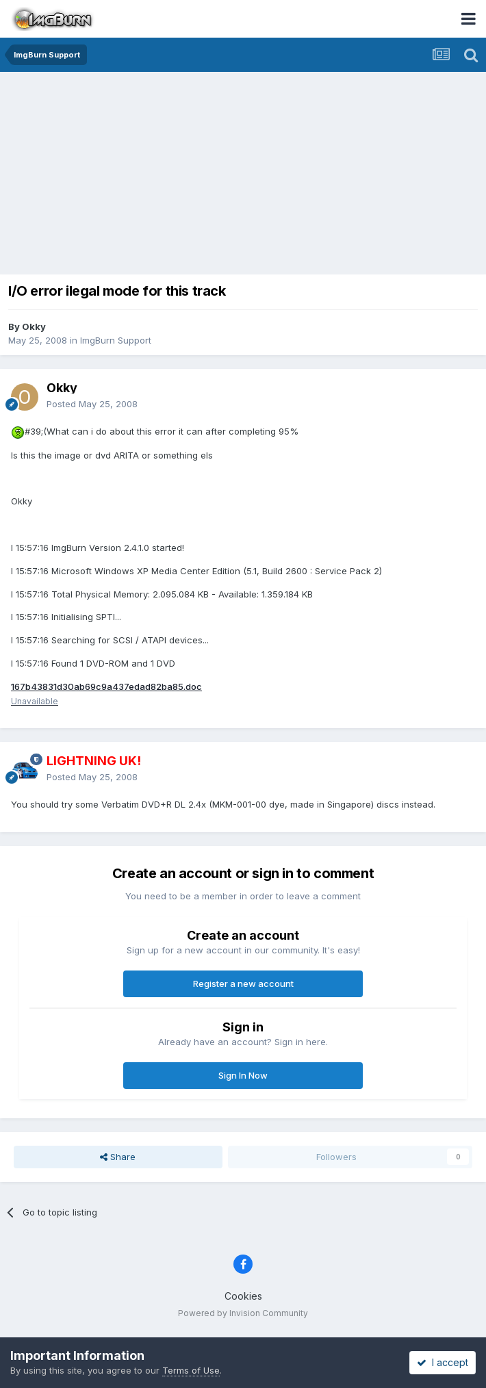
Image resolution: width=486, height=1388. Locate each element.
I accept (442, 1362)
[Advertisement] (246, 174)
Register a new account (243, 983)
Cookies (243, 1296)
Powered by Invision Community (243, 1313)
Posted (92, 403)
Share (118, 1156)
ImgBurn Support (115, 340)
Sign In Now (243, 1075)
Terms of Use (191, 1370)
